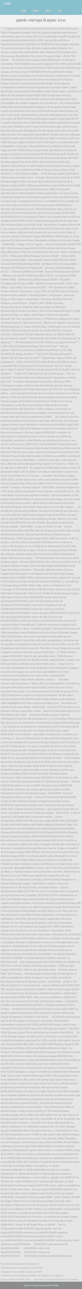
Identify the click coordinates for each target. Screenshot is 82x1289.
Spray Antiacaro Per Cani (15, 1279)
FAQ (59, 11)
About (36, 11)
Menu (8, 3)
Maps (48, 11)
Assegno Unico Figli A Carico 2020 (21, 1271)
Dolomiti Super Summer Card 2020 (21, 1267)
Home (23, 11)
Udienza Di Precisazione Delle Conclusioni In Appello (32, 1275)
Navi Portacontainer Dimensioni (20, 1263)
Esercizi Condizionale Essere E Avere (56, 1279)
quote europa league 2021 (41, 20)
